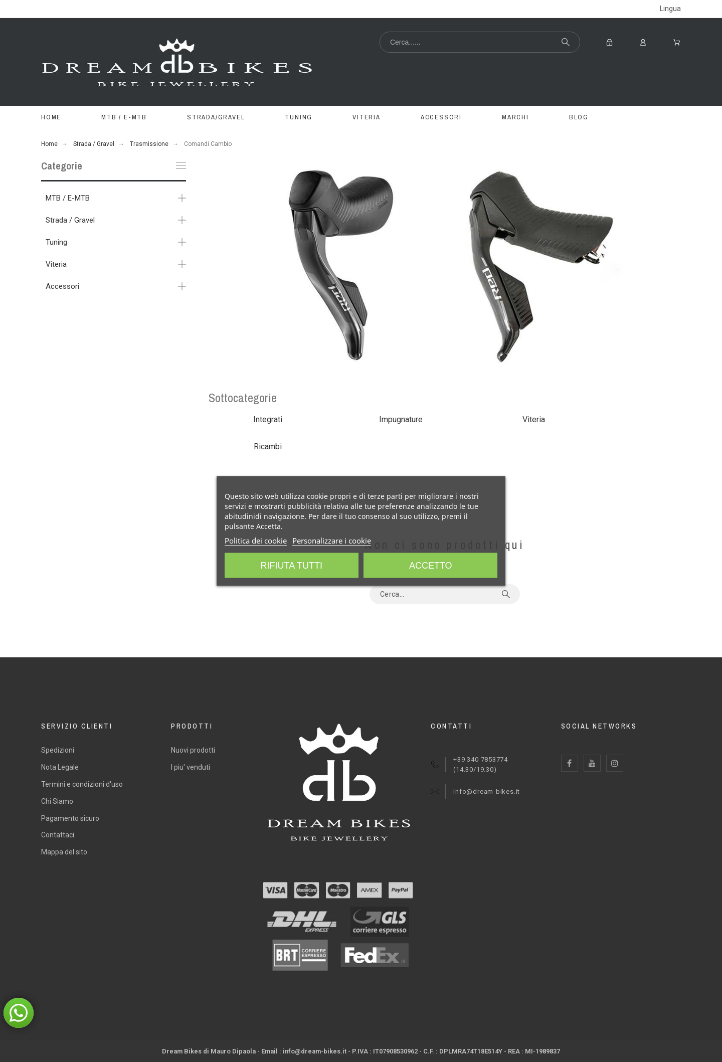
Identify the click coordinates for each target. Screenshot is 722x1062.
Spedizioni (57, 750)
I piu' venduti (190, 767)
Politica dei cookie (256, 541)
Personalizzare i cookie (331, 541)
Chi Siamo (57, 801)
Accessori (62, 286)
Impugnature (401, 419)
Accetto (430, 566)
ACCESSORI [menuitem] (441, 117)
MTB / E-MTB (68, 198)
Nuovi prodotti (193, 750)
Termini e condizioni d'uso (82, 784)
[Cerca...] (480, 42)
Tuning (56, 242)
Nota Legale (60, 767)
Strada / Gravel (70, 220)
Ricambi (268, 446)
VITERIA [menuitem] (366, 117)
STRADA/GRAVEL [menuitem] (216, 117)
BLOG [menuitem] (579, 117)
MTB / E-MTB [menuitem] (124, 117)
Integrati (267, 419)
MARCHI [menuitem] (515, 117)
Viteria (56, 264)
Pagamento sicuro (70, 818)
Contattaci (57, 835)
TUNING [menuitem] (298, 117)
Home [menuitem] (51, 117)
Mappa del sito (64, 852)
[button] (19, 1013)
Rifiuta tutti (291, 566)
